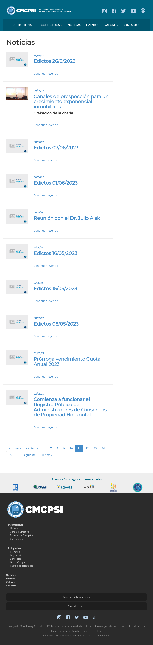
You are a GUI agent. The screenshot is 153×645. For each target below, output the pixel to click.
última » (47, 455)
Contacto (131, 25)
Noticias (74, 25)
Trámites (15, 551)
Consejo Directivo (19, 531)
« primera (15, 448)
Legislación (16, 555)
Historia (14, 528)
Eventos (92, 25)
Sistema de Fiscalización (76, 597)
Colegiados (52, 25)
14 (103, 448)
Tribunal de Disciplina (21, 535)
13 (95, 448)
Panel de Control (77, 606)
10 (71, 448)
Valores (111, 25)
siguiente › (30, 455)
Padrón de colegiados (21, 565)
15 (10, 455)
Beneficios (15, 558)
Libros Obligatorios (20, 562)
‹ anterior (32, 448)
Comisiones (16, 538)
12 (87, 448)
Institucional (24, 25)
